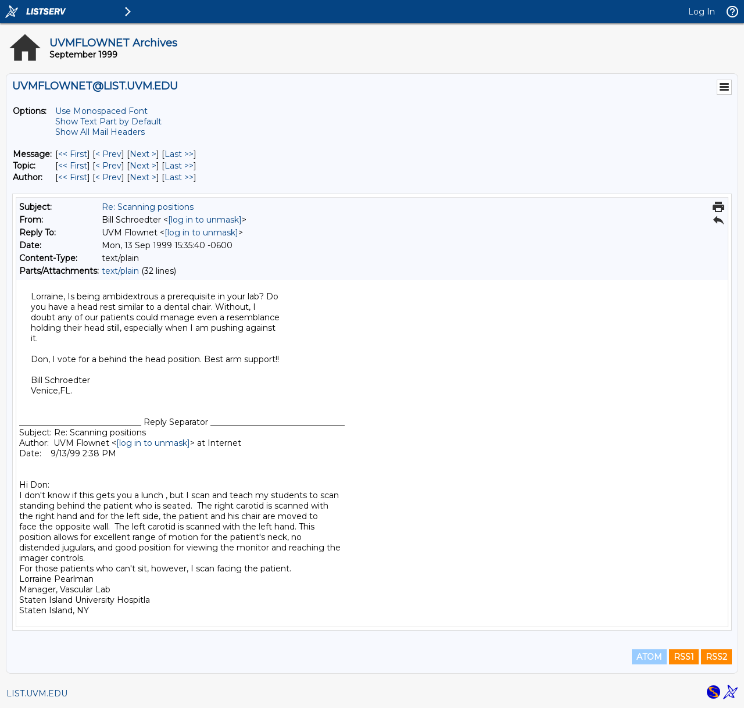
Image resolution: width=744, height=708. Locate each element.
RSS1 (684, 657)
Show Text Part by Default (108, 121)
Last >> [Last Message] (179, 154)
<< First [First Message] (72, 154)
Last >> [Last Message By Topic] (179, 165)
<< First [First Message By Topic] (72, 165)
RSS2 (716, 657)
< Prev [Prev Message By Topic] (108, 165)
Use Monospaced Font (101, 111)
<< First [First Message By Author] (72, 177)
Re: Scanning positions (148, 207)
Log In (701, 11)
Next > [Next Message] (143, 154)
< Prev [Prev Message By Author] (108, 177)
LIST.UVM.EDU (36, 693)
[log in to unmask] (205, 219)
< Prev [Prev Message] (108, 154)
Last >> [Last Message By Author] (179, 177)
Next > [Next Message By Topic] (143, 165)
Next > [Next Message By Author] (143, 177)
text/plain (120, 271)
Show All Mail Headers (100, 132)
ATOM (649, 657)
